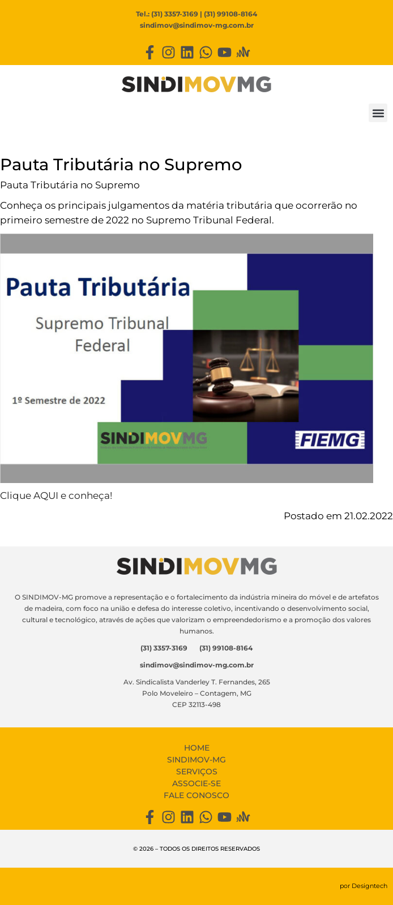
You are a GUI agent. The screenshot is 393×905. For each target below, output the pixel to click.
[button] (378, 113)
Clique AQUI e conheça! (56, 495)
